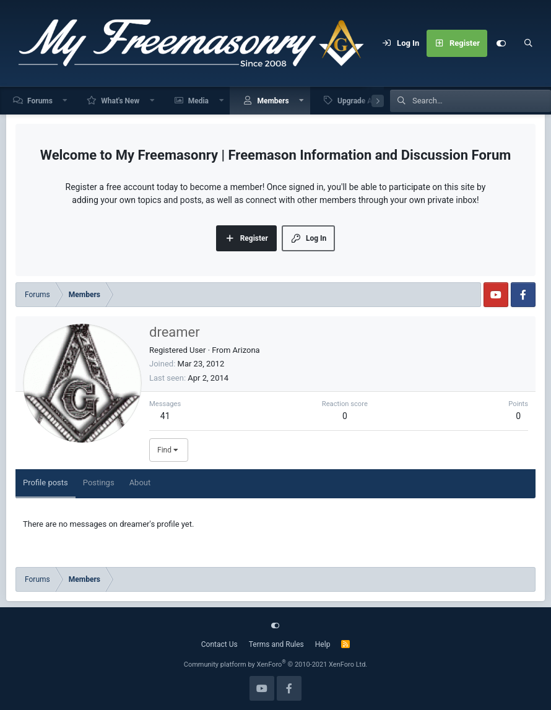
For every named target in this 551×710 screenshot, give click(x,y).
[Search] (528, 43)
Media (198, 101)
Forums (40, 101)
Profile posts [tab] (45, 482)
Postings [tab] (99, 482)
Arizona (246, 350)
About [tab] (140, 482)
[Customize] (500, 43)
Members (273, 101)
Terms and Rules (276, 644)
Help (323, 644)
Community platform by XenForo (276, 664)
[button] (65, 101)
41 (165, 416)
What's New (120, 101)
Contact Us (219, 644)
